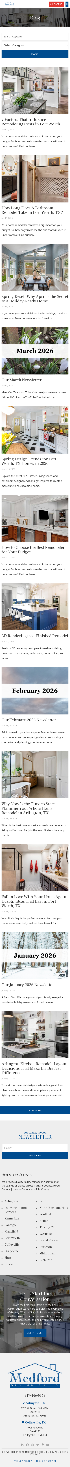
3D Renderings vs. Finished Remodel (35, 635)
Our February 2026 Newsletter (29, 719)
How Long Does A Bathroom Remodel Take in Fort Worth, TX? (32, 210)
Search (35, 53)
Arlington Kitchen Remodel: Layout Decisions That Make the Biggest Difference (34, 1068)
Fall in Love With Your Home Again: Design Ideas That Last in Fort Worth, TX (35, 901)
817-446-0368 (35, 1395)
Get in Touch (35, 1332)
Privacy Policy (25, 1461)
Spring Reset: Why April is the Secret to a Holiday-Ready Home (35, 298)
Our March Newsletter (22, 379)
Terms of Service (46, 1461)
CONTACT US (56, 4)
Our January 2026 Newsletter (28, 984)
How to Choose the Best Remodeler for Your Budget (33, 549)
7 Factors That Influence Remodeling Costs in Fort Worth (31, 121)
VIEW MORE (35, 1110)
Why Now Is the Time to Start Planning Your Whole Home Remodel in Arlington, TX (28, 808)
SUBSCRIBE (35, 1155)
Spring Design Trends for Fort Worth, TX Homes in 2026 (29, 461)
